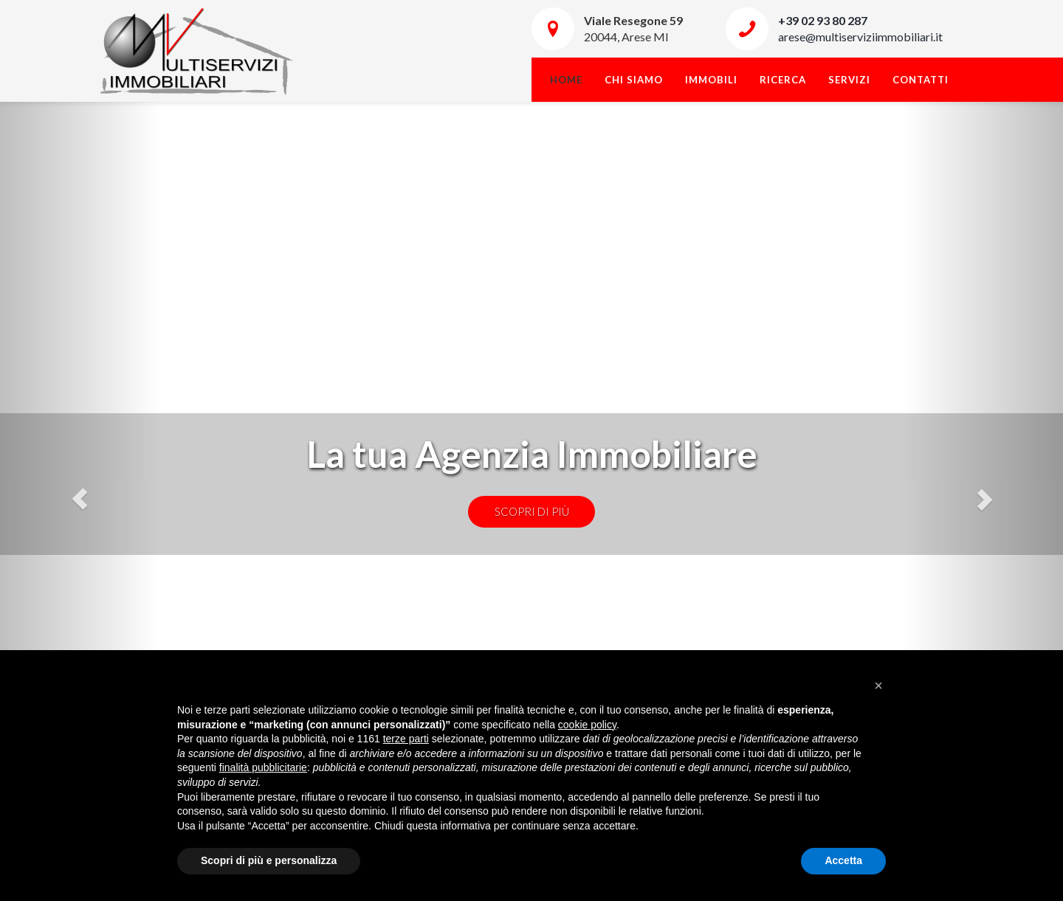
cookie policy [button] (587, 725)
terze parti (406, 739)
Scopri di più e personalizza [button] (269, 860)
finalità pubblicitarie (263, 767)
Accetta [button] (843, 860)
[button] (878, 685)
